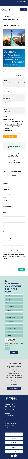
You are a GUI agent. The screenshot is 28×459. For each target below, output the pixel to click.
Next (21, 269)
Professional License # (8, 244)
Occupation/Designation (8, 238)
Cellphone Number (7, 195)
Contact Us (14, 443)
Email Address (6, 189)
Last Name (5, 183)
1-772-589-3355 (22, 1)
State (4, 218)
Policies (14, 451)
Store (19, 4)
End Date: (5, 96)
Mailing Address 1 (6, 200)
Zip (3, 231)
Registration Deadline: (8, 102)
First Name (5, 177)
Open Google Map (10, 410)
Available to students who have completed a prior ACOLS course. (15, 125)
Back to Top (14, 434)
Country (4, 212)
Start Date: (6, 89)
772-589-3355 (9, 415)
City (3, 225)
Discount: (5, 116)
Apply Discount (10, 136)
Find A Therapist (11, 4)
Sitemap (14, 447)
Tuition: (5, 109)
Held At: (5, 80)
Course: (5, 71)
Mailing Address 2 (7, 206)
